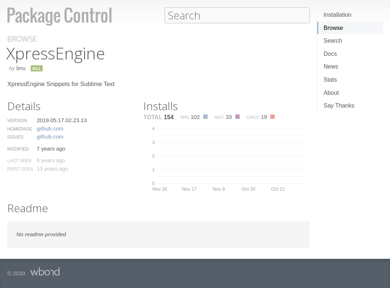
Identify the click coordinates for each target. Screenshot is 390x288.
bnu (21, 68)
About (331, 93)
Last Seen (19, 160)
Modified (18, 148)
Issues (15, 136)
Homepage (19, 128)
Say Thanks (339, 105)
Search (333, 41)
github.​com (49, 128)
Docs (330, 54)
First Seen (20, 168)
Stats (330, 80)
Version (17, 120)
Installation (338, 15)
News (331, 66)
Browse (333, 28)
